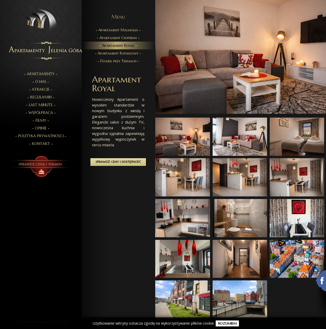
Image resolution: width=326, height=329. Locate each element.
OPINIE (41, 128)
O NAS (40, 81)
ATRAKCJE (41, 89)
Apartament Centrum (118, 37)
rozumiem (227, 323)
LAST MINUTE (41, 105)
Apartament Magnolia (118, 30)
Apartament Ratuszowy (118, 53)
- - (40, 74)
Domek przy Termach (118, 61)
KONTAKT (41, 143)
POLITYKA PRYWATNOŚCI (41, 136)
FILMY (40, 120)
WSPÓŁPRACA (40, 112)
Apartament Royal (118, 45)
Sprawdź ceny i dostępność (118, 162)
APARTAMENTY (41, 74)
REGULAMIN (41, 97)
